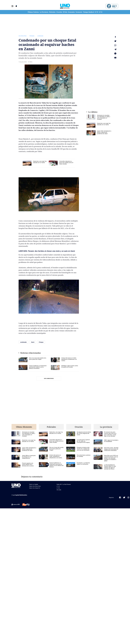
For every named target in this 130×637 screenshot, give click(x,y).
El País (65, 12)
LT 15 (100, 12)
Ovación (59, 12)
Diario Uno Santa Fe (34, 488)
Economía (71, 12)
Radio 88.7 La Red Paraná (64, 484)
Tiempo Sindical (88, 12)
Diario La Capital (33, 484)
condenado (40, 35)
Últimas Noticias (33, 12)
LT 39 (96, 12)
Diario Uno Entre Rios (35, 486)
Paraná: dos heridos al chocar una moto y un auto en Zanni (51, 251)
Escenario (79, 12)
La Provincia (44, 12)
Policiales (52, 12)
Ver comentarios (49, 378)
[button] (13, 6)
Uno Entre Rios (23, 35)
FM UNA (59, 489)
